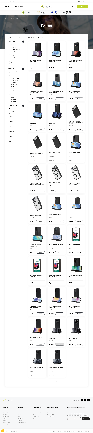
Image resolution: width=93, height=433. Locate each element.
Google (11, 116)
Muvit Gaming (14, 80)
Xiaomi (10, 141)
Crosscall (11, 111)
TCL (10, 133)
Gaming (13, 56)
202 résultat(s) (32, 37)
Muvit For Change (15, 76)
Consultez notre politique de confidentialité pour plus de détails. (77, 414)
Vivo (10, 138)
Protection (13, 44)
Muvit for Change (7, 410)
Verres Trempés (15, 49)
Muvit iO (13, 86)
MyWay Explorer (15, 90)
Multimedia (13, 60)
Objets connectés (15, 58)
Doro (10, 113)
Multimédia (20, 417)
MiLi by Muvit (14, 71)
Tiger (12, 97)
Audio (12, 62)
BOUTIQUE (82, 6)
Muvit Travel (14, 84)
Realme (11, 128)
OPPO (10, 126)
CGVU (59, 430)
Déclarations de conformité (84, 430)
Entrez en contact (36, 410)
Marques (11, 68)
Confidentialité (50, 413)
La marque (49, 410)
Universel (11, 136)
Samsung (11, 131)
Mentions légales (51, 430)
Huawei (10, 121)
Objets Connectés (22, 421)
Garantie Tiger (36, 415)
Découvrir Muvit (9, 1)
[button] (2, 430)
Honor (10, 118)
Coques (14, 47)
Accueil (6, 18)
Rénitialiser (41, 37)
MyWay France (14, 92)
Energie (13, 54)
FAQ (33, 417)
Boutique (12, 18)
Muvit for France (6, 412)
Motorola (11, 123)
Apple (10, 108)
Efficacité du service (37, 413)
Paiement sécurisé (37, 412)
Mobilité (13, 64)
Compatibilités (12, 105)
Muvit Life (13, 82)
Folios (13, 51)
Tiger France (14, 99)
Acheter (40, 67)
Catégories (11, 41)
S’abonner (85, 418)
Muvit (12, 73)
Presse (7, 6)
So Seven (13, 95)
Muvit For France (15, 78)
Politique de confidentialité (69, 430)
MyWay (12, 88)
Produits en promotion (15, 37)
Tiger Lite (13, 101)
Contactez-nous (19, 6)
